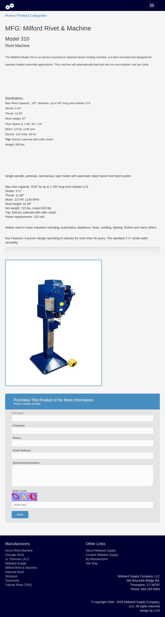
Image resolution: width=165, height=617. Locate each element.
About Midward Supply (101, 550)
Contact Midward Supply (102, 554)
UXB (157, 610)
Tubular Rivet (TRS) (18, 585)
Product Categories (32, 15)
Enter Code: (20, 491)
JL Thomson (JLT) (17, 559)
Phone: (17, 438)
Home (9, 15)
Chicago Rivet (14, 554)
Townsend (12, 580)
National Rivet (14, 572)
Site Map (92, 563)
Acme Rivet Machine (19, 550)
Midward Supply (16, 563)
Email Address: (22, 450)
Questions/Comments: (26, 462)
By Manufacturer (97, 559)
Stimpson (11, 576)
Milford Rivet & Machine (21, 567)
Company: (19, 425)
